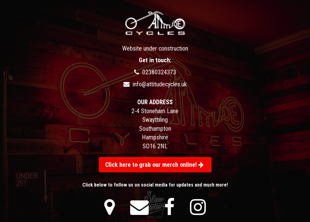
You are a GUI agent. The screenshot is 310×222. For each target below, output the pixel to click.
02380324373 (155, 72)
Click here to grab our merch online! (154, 164)
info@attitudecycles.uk (155, 84)
